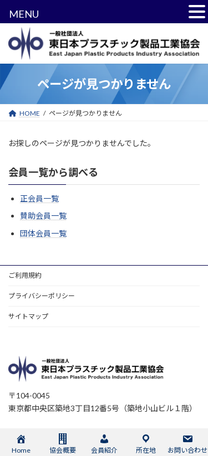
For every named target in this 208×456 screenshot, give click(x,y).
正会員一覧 (39, 198)
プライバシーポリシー (41, 296)
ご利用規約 (25, 275)
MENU (24, 14)
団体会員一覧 (43, 232)
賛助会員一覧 (43, 215)
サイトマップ (28, 316)
